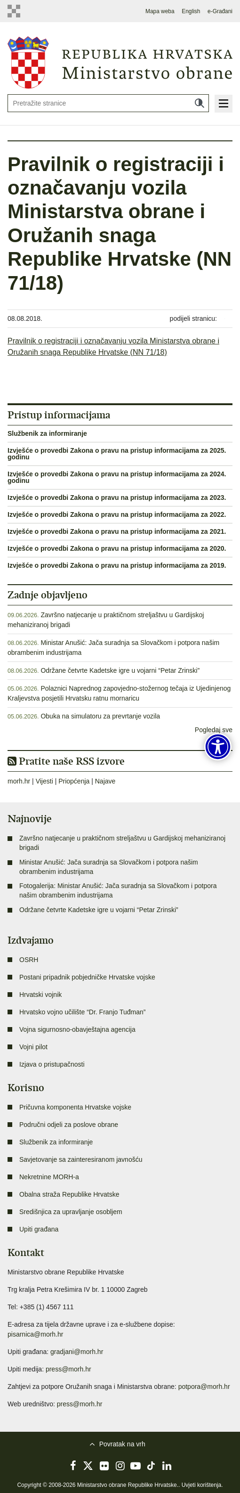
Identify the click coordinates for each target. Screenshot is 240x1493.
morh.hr (19, 781)
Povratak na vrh (122, 1444)
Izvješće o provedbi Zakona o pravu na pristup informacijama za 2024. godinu (117, 477)
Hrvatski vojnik (40, 994)
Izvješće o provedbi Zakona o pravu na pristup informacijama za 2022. (117, 514)
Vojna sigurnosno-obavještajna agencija (77, 1029)
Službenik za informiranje (47, 433)
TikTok (151, 1465)
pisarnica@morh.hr (35, 1334)
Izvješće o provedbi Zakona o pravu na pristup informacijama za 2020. (117, 548)
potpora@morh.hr (204, 1386)
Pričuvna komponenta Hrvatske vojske (75, 1107)
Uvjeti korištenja (202, 1485)
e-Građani (220, 11)
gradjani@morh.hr (76, 1351)
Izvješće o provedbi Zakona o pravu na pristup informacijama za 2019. (117, 565)
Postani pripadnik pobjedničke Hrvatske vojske (87, 977)
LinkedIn (167, 1465)
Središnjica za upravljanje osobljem (70, 1212)
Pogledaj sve (213, 730)
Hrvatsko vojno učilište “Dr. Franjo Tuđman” (82, 1012)
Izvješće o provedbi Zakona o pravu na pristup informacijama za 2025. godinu (117, 454)
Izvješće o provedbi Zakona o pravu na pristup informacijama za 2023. (117, 497)
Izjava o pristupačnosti (52, 1064)
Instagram (120, 1465)
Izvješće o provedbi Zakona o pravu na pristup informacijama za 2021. (117, 531)
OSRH (28, 959)
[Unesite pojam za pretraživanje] (108, 103)
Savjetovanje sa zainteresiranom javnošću (80, 1159)
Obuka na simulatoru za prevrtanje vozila (100, 716)
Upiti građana (38, 1229)
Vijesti (44, 781)
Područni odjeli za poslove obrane (68, 1124)
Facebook (73, 1465)
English (191, 11)
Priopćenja (73, 781)
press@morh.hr (68, 1369)
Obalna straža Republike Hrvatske (69, 1194)
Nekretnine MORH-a (49, 1177)
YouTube (135, 1465)
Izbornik (223, 104)
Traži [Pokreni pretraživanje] (199, 103)
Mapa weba (159, 11)
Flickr (104, 1465)
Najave (105, 781)
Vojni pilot (33, 1047)
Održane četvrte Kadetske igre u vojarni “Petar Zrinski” (120, 670)
